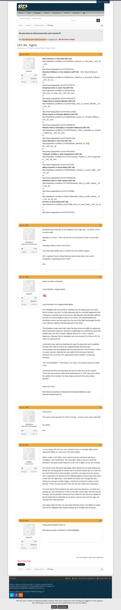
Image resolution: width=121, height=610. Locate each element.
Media (46, 13)
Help (29, 13)
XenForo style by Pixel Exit (44, 584)
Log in (100, 2)
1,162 (35, 249)
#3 (100, 277)
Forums (37, 13)
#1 (100, 54)
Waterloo (34, 79)
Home (21, 13)
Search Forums (25, 18)
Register (105, 2)
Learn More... (62, 607)
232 (35, 468)
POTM (66, 13)
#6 (100, 521)
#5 (100, 445)
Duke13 (42, 48)
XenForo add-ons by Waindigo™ (20, 592)
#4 (100, 407)
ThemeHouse (39, 588)
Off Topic (30, 48)
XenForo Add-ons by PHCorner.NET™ (22, 584)
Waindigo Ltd (40, 592)
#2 (100, 225)
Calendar (76, 13)
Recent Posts (37, 18)
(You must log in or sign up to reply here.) (90, 557)
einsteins (29, 242)
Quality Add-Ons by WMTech (32, 586)
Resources (56, 13)
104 (35, 75)
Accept (54, 607)
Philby (29, 462)
